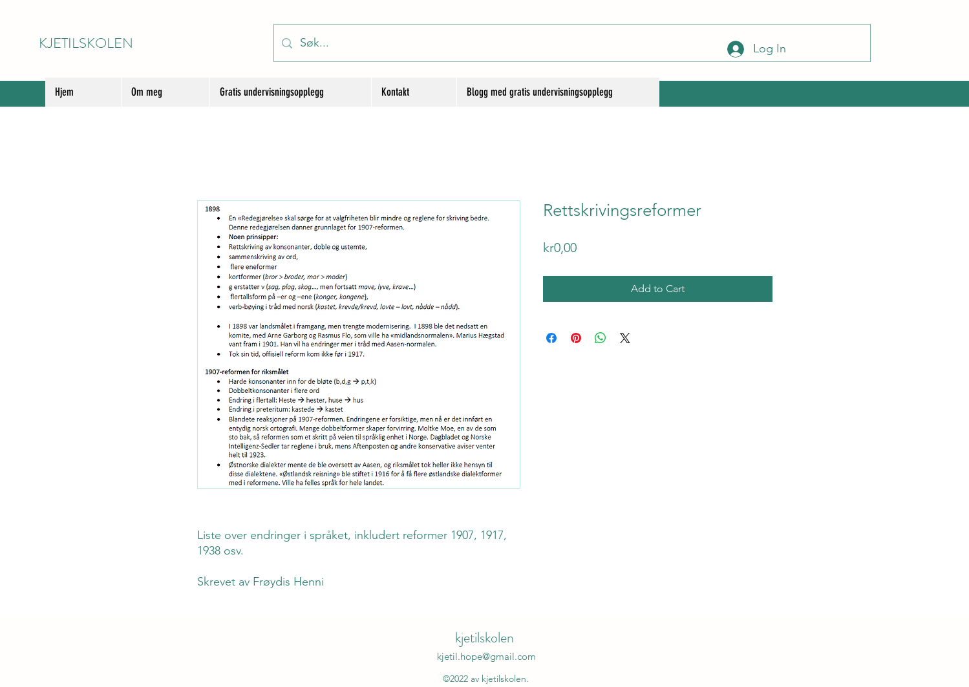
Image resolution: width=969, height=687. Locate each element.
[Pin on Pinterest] (576, 338)
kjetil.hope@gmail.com (486, 656)
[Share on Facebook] (551, 338)
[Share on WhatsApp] (600, 338)
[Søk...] (571, 43)
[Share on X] (625, 338)
